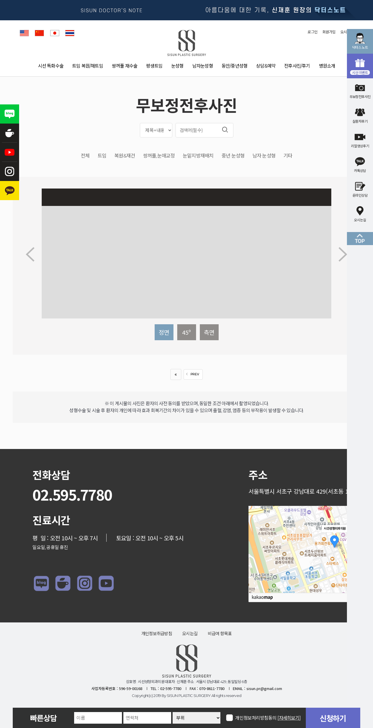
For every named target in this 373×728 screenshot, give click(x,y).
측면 (209, 332)
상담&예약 (265, 66)
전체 (85, 155)
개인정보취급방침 (156, 633)
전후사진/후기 (297, 66)
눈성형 (177, 66)
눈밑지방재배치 (198, 155)
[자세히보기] (289, 718)
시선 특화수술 (50, 66)
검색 (225, 130)
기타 (288, 155)
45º (186, 332)
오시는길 (190, 633)
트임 (102, 155)
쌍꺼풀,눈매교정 (159, 155)
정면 (164, 332)
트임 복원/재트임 (87, 66)
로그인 (312, 32)
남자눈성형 (202, 66)
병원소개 (327, 66)
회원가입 (328, 32)
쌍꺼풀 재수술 (124, 66)
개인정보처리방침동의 (268, 717)
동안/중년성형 (234, 66)
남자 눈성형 (264, 155)
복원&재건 (124, 155)
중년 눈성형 (233, 155)
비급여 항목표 (220, 633)
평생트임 (154, 66)
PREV (192, 374)
